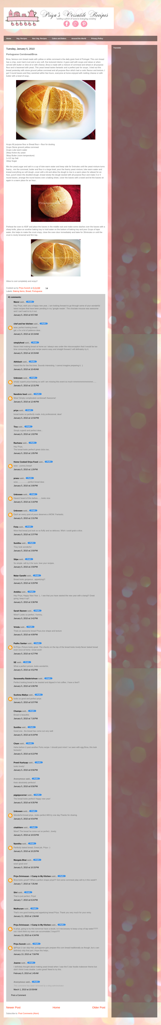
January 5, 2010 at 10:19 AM (26, 334)
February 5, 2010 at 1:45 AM (26, 973)
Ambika (17, 592)
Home (8, 38)
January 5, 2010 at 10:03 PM (26, 835)
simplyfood (19, 343)
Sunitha (17, 543)
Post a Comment (18, 995)
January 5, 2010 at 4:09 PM (26, 635)
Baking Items (19, 291)
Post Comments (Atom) (28, 1013)
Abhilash (18, 362)
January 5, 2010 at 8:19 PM (26, 735)
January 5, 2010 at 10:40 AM (26, 369)
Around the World (78, 38)
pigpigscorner (20, 795)
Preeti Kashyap (21, 763)
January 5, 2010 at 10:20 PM (26, 851)
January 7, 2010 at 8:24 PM (26, 900)
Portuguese (37, 291)
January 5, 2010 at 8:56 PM (26, 770)
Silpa (16, 559)
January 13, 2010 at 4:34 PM (26, 935)
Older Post (98, 1007)
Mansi (16, 302)
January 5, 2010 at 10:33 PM (26, 867)
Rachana (18, 443)
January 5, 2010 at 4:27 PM (26, 654)
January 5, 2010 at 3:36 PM (26, 602)
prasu (16, 478)
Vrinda (17, 627)
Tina (16, 427)
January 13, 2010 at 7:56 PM (26, 954)
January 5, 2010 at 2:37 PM (26, 534)
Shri (15, 892)
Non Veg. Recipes (39, 38)
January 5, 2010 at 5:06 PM (26, 686)
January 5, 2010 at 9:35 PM (26, 803)
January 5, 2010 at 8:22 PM (26, 754)
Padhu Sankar (20, 643)
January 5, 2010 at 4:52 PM (26, 670)
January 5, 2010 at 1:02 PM (26, 434)
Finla (16, 527)
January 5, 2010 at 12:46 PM (26, 402)
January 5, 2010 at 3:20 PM (26, 583)
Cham (16, 744)
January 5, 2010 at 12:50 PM (26, 418)
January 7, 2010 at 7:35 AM (26, 884)
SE (15, 662)
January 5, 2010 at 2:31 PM (26, 518)
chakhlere (18, 827)
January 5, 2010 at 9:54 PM (26, 819)
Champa (17, 711)
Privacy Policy (97, 38)
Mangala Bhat (20, 860)
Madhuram (19, 909)
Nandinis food (20, 394)
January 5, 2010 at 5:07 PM (26, 702)
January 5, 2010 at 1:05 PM (26, 453)
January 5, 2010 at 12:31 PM (26, 385)
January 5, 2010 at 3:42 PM (26, 618)
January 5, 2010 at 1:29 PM (26, 469)
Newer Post (13, 1007)
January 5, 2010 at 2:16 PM (26, 502)
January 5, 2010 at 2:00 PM (26, 486)
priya (16, 410)
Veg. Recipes (21, 38)
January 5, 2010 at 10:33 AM (26, 353)
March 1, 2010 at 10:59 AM (25, 989)
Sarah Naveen (20, 611)
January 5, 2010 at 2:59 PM (26, 551)
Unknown (18, 378)
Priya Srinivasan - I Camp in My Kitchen (32, 876)
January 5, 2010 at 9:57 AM (26, 315)
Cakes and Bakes (59, 38)
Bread (28, 291)
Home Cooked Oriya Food (26, 462)
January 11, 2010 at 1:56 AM (26, 916)
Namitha (17, 844)
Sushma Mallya (21, 695)
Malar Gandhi (20, 576)
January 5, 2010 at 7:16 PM (26, 719)
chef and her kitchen (23, 324)
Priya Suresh (20, 944)
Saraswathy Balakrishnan (26, 679)
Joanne (17, 963)
